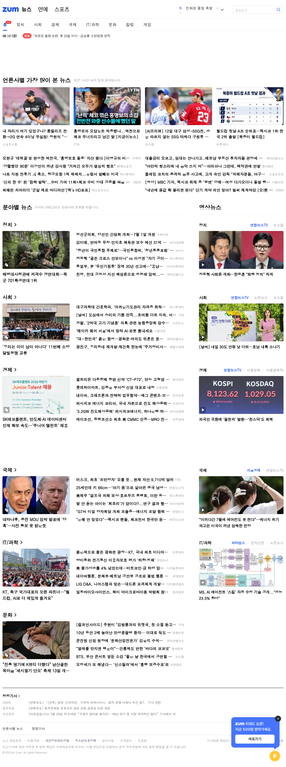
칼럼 (130, 24)
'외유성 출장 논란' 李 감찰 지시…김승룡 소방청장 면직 (72, 35)
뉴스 (27, 9)
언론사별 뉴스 (12, 728)
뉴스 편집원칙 (11, 740)
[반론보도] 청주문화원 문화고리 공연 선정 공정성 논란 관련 (69, 708)
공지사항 (108, 740)
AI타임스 (238, 542)
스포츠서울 (9, 144)
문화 (112, 24)
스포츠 (61, 9)
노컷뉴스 (261, 297)
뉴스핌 (149, 144)
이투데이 (222, 144)
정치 (20, 24)
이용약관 (33, 740)
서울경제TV (275, 370)
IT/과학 (92, 24)
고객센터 (126, 740)
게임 (147, 24)
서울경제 (253, 370)
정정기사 (9, 695)
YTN (76, 144)
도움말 (142, 740)
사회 (38, 24)
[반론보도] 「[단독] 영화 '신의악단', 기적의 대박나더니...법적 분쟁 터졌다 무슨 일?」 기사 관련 (95, 702)
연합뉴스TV (259, 225)
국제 (73, 24)
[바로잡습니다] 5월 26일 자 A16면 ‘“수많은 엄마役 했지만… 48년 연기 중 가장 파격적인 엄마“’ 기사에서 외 (102, 714)
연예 (43, 9)
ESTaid (9, 752)
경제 (55, 24)
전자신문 (257, 542)
